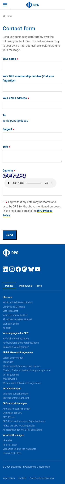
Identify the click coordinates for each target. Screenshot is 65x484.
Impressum (9, 478)
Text (7, 146)
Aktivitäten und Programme (18, 352)
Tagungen (8, 361)
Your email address (16, 98)
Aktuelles (7, 440)
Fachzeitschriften (12, 453)
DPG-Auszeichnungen (15, 403)
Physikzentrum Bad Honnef (17, 319)
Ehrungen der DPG (12, 412)
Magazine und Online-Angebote (19, 449)
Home (7, 16)
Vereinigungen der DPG (15, 333)
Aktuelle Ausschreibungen (16, 408)
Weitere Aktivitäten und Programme (22, 383)
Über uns (7, 297)
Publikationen (10, 444)
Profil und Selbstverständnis (18, 302)
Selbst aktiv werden (13, 357)
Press (39, 285)
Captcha (9, 170)
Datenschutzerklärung (42, 478)
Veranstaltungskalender (15, 393)
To (4, 115)
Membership (25, 285)
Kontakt (7, 327)
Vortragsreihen (11, 374)
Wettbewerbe (10, 378)
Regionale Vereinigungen (16, 347)
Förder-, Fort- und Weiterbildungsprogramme (26, 370)
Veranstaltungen (12, 388)
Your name (11, 58)
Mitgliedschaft (10, 311)
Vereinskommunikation (15, 315)
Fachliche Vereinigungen (16, 338)
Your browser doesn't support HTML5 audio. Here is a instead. (30, 183)
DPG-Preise (9, 417)
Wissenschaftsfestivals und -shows (21, 366)
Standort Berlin (11, 323)
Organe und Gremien (14, 306)
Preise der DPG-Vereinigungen (19, 425)
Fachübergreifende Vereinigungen (21, 342)
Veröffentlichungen (13, 435)
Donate (9, 285)
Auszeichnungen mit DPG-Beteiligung (22, 429)
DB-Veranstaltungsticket (16, 398)
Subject (9, 129)
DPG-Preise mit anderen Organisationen (24, 421)
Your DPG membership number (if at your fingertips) (28, 78)
